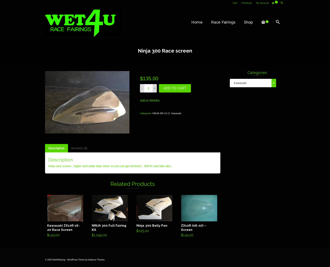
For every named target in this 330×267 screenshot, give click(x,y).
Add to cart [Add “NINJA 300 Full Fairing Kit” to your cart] (110, 217)
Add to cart (175, 88)
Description (56, 148)
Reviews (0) (79, 148)
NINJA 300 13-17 (161, 113)
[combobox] (253, 83)
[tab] (56, 148)
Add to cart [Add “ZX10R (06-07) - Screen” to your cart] (199, 217)
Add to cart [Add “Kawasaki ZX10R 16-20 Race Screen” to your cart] (65, 217)
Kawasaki (176, 113)
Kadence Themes (96, 260)
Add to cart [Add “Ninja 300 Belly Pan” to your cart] (154, 215)
